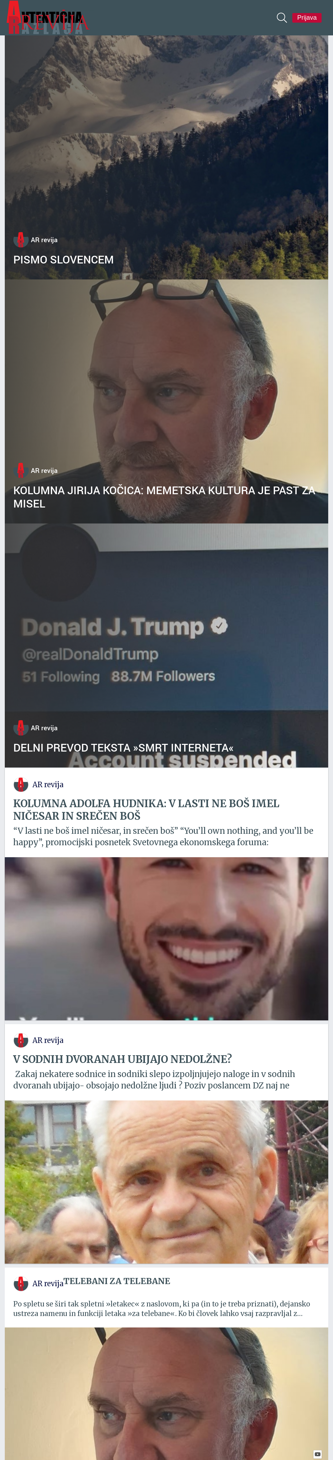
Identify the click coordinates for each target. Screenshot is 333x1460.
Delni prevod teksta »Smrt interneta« (123, 747)
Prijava (307, 17)
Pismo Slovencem (63, 259)
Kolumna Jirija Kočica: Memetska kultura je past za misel (164, 496)
